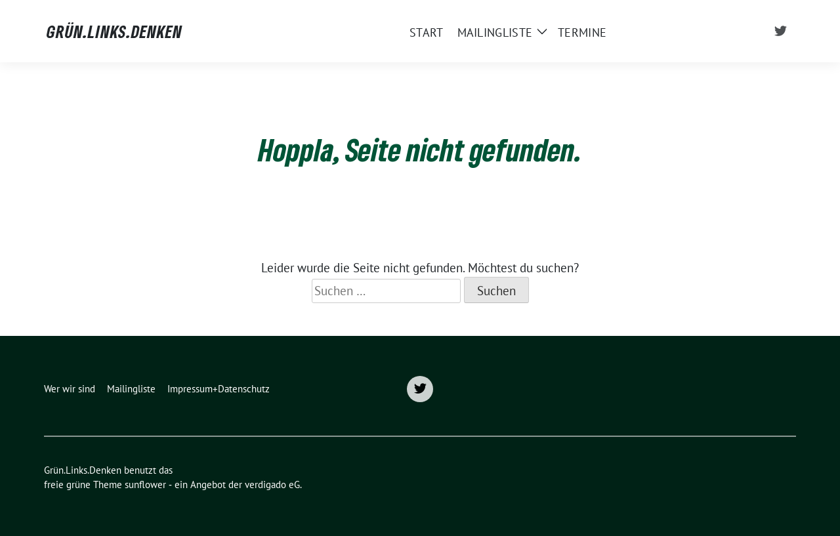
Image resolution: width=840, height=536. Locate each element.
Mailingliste (495, 32)
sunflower (145, 484)
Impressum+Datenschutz (218, 388)
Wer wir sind (69, 388)
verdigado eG (272, 484)
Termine (582, 32)
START (427, 32)
